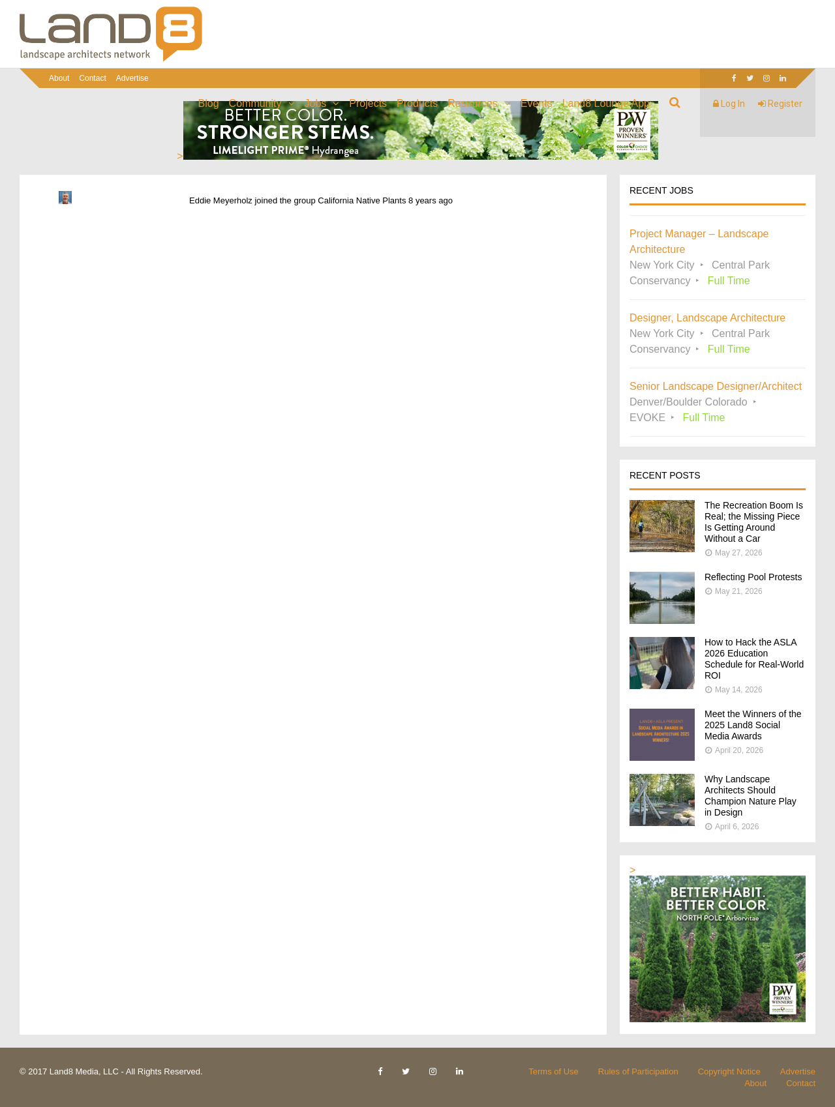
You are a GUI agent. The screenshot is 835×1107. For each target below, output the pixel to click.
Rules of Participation (638, 1071)
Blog (208, 103)
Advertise (132, 78)
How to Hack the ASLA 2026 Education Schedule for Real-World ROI (754, 659)
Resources (472, 103)
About (59, 78)
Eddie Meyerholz (220, 200)
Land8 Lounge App (606, 103)
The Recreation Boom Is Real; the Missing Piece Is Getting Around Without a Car (754, 522)
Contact (92, 78)
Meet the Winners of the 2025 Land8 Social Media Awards (753, 725)
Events (537, 103)
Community (255, 103)
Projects (368, 103)
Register (780, 103)
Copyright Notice (729, 1071)
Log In (729, 103)
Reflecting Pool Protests (753, 577)
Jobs (316, 103)
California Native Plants (362, 200)
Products (417, 103)
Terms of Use (553, 1071)
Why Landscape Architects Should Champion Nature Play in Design (751, 796)
